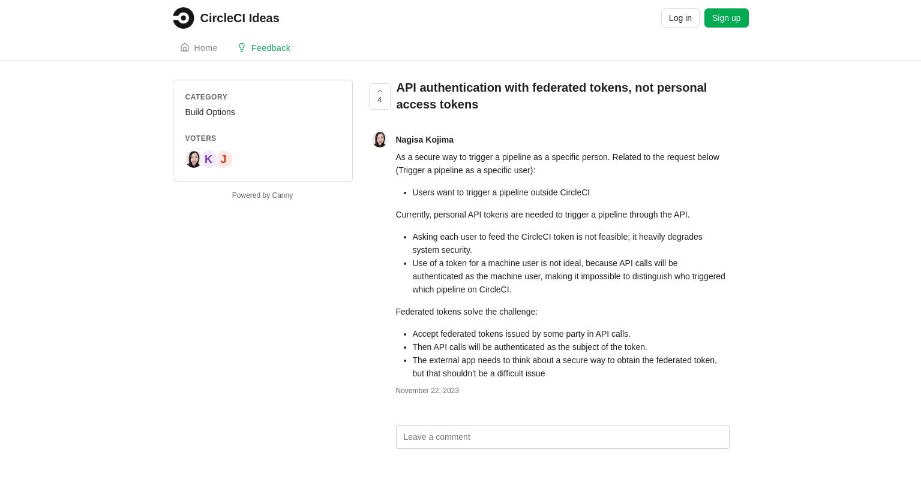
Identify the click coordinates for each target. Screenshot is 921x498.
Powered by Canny (262, 195)
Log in (680, 18)
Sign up (726, 18)
